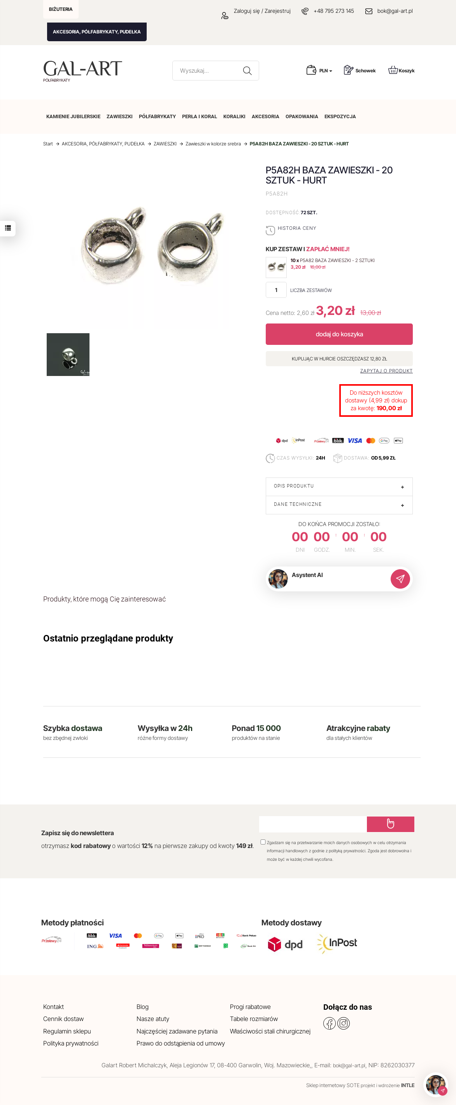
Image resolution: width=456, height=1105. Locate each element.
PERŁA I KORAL (199, 116)
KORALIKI (234, 116)
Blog (143, 1007)
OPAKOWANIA (302, 116)
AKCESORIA (265, 116)
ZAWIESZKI (120, 116)
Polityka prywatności (70, 1043)
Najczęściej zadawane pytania (177, 1031)
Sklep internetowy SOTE (333, 1085)
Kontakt (53, 1007)
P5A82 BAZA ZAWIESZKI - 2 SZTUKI (337, 260)
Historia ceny (297, 228)
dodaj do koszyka (339, 334)
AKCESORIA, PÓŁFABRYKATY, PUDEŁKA (97, 32)
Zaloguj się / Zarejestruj (256, 10)
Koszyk (401, 70)
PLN (325, 70)
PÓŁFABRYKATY (157, 116)
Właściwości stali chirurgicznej (270, 1031)
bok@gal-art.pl (395, 10)
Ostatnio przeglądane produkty (108, 638)
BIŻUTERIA (61, 9)
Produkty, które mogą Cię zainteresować (104, 599)
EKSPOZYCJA (340, 116)
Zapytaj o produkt (386, 371)
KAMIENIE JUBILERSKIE (73, 116)
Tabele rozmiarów (254, 1019)
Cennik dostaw (63, 1019)
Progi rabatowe (250, 1007)
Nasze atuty (153, 1019)
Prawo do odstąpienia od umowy (181, 1043)
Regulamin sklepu (67, 1031)
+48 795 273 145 (334, 10)
